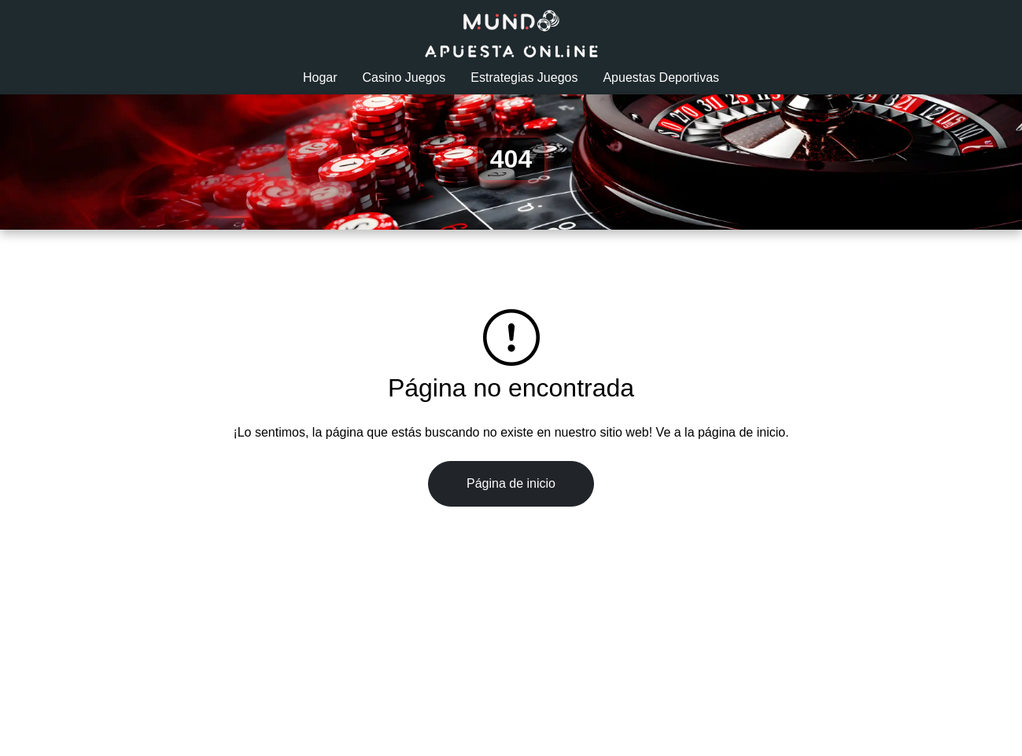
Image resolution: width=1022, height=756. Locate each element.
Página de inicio (511, 483)
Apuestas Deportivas (661, 77)
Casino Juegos (404, 77)
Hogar (320, 77)
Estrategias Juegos (523, 77)
